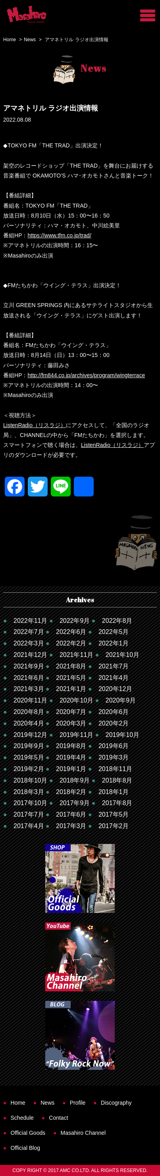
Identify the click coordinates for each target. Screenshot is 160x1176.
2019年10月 (122, 734)
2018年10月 (30, 780)
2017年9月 (75, 803)
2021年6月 (28, 677)
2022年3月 (28, 643)
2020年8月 (28, 711)
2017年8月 (117, 803)
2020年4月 (28, 723)
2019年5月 (28, 757)
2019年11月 (76, 734)
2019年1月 (71, 769)
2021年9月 (28, 666)
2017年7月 (28, 814)
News (30, 39)
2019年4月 (71, 757)
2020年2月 (113, 723)
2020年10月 (76, 700)
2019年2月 (28, 769)
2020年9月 (121, 700)
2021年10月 (122, 654)
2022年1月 (113, 643)
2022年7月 (28, 631)
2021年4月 (113, 677)
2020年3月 (71, 723)
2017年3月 (71, 826)
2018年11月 (115, 769)
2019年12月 (30, 734)
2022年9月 (75, 620)
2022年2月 (71, 643)
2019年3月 (113, 757)
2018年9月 (75, 780)
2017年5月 (113, 814)
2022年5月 (113, 631)
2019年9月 (28, 746)
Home (9, 39)
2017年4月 (28, 826)
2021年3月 (28, 688)
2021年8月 (71, 666)
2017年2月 (113, 826)
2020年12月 (115, 688)
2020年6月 (113, 711)
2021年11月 (76, 654)
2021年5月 (71, 677)
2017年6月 (71, 814)
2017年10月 (30, 803)
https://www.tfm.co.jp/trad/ (59, 235)
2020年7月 (71, 711)
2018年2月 (71, 791)
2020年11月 (30, 700)
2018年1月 (113, 791)
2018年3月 (28, 791)
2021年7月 (113, 666)
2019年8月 (71, 746)
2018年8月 (117, 780)
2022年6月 (71, 631)
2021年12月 (30, 654)
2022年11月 (30, 620)
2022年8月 (117, 620)
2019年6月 (113, 746)
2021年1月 (71, 688)
